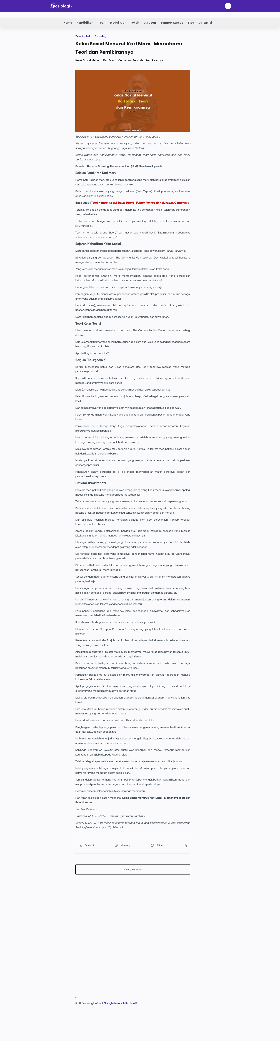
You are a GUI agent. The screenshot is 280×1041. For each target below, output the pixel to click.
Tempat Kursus (172, 22)
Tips (191, 22)
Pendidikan (85, 22)
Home (68, 22)
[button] (92, 854)
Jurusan (150, 22)
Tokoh (134, 22)
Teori (102, 22)
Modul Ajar (118, 22)
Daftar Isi (205, 22)
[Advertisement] (132, 911)
